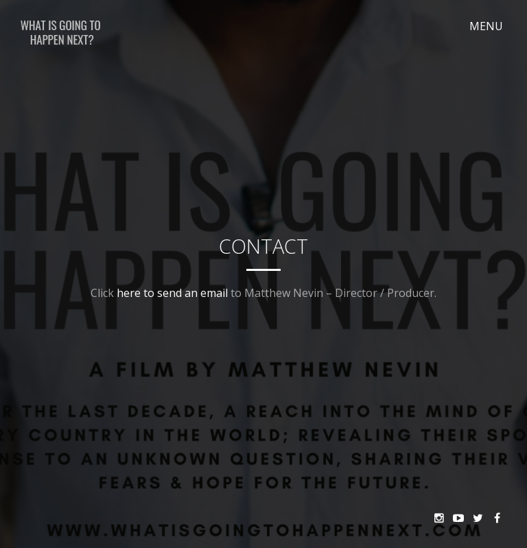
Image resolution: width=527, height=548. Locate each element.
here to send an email (172, 292)
